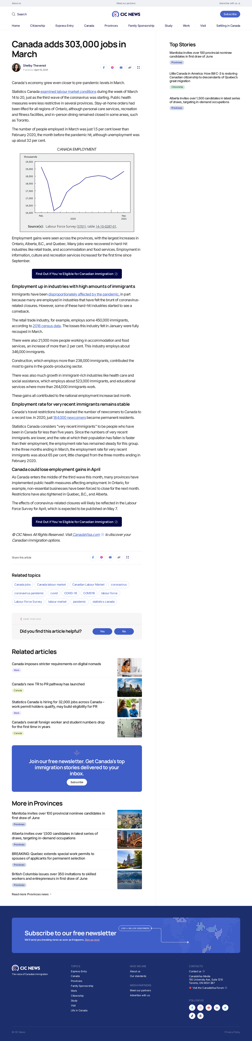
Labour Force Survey (28, 601)
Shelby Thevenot (34, 65)
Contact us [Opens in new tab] (197, 971)
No (124, 631)
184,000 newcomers (69, 417)
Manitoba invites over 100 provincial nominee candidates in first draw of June (201, 54)
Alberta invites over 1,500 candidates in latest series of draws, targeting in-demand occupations (205, 100)
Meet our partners (140, 990)
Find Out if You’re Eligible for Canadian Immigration (77, 274)
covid (54, 593)
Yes (102, 631)
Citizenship (37, 25)
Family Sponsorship (141, 25)
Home (16, 25)
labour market (57, 601)
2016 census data (47, 326)
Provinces (111, 25)
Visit (203, 25)
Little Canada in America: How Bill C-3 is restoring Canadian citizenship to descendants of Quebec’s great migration (204, 77)
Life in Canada (79, 1010)
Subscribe (230, 14)
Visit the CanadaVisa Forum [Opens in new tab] (208, 987)
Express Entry (65, 25)
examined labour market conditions (68, 91)
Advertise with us (140, 995)
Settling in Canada (228, 25)
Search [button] (22, 14)
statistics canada (103, 601)
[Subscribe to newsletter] (77, 769)
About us (135, 971)
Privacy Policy (232, 1032)
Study (168, 25)
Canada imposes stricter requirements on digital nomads (56, 664)
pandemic (79, 601)
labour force (109, 593)
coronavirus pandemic (29, 593)
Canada (89, 25)
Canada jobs (22, 584)
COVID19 (89, 593)
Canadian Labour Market (88, 584)
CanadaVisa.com (88, 534)
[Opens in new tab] (229, 3)
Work (186, 25)
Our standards (138, 976)
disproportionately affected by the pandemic (83, 294)
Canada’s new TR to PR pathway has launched (48, 684)
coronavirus (119, 584)
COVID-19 (70, 593)
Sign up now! (92, 939)
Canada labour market (51, 584)
